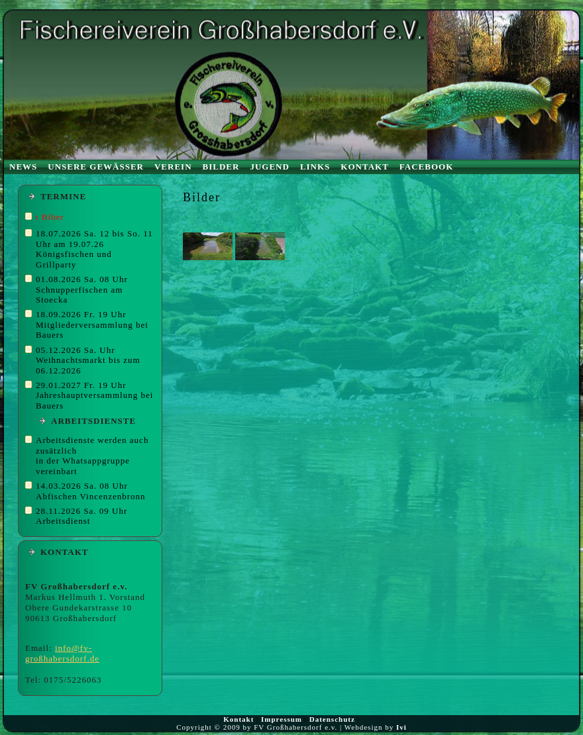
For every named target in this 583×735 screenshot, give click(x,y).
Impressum (281, 719)
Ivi (401, 727)
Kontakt (238, 719)
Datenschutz (332, 719)
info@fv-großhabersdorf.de (62, 653)
